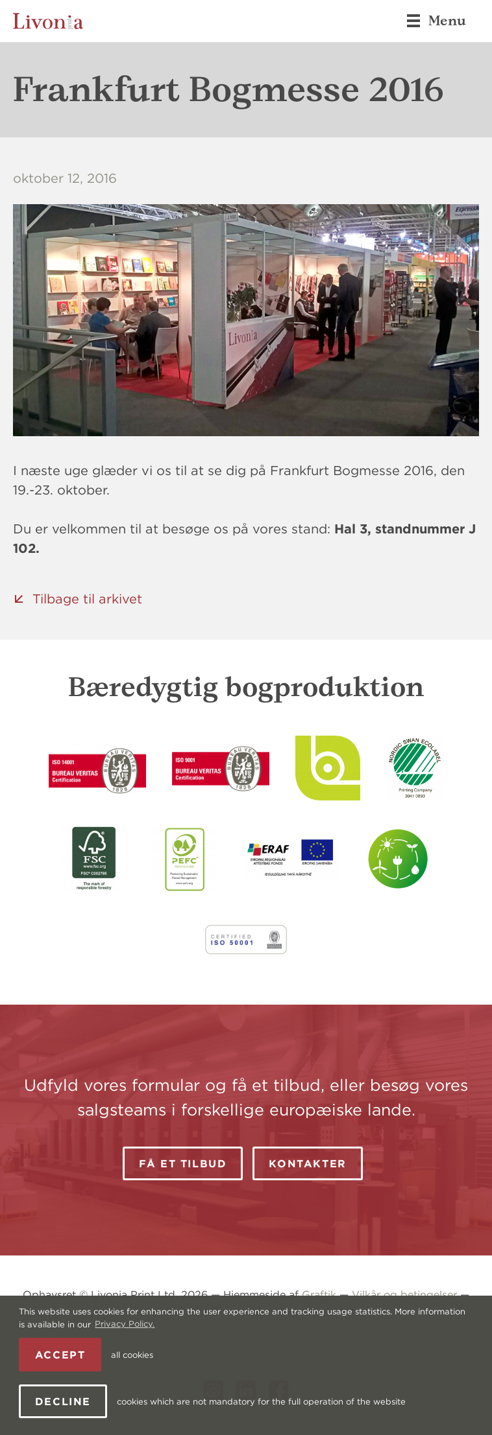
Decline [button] (63, 1401)
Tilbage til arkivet (87, 598)
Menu (436, 21)
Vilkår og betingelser (404, 1294)
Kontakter (307, 1163)
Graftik (319, 1294)
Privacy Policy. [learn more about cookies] (124, 1323)
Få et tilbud (183, 1163)
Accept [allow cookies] (60, 1354)
